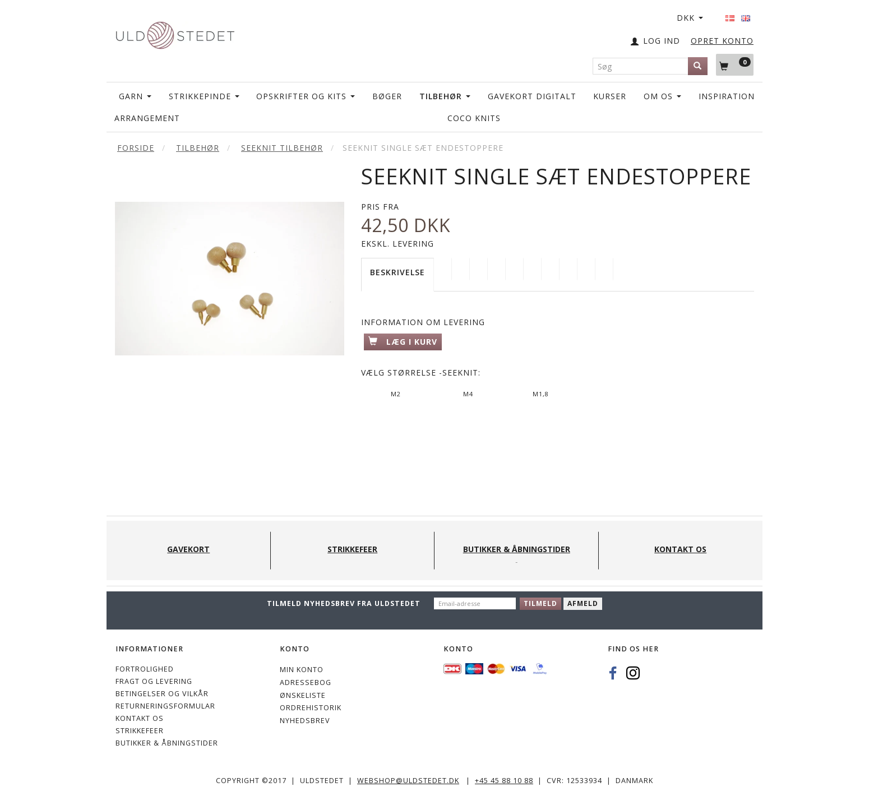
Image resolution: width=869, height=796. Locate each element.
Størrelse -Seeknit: (420, 372)
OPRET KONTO (722, 40)
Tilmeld (540, 603)
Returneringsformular (165, 706)
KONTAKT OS (139, 718)
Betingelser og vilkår (162, 693)
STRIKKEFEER (139, 730)
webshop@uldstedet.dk (408, 780)
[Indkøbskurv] (735, 64)
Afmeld (582, 603)
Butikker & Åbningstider (166, 743)
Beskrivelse (397, 272)
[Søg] (698, 66)
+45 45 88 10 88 (504, 780)
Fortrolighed (144, 669)
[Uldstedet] (175, 33)
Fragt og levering (153, 681)
